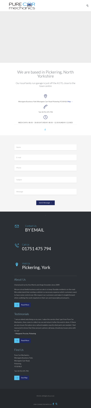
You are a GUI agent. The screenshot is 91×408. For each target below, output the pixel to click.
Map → (70, 101)
